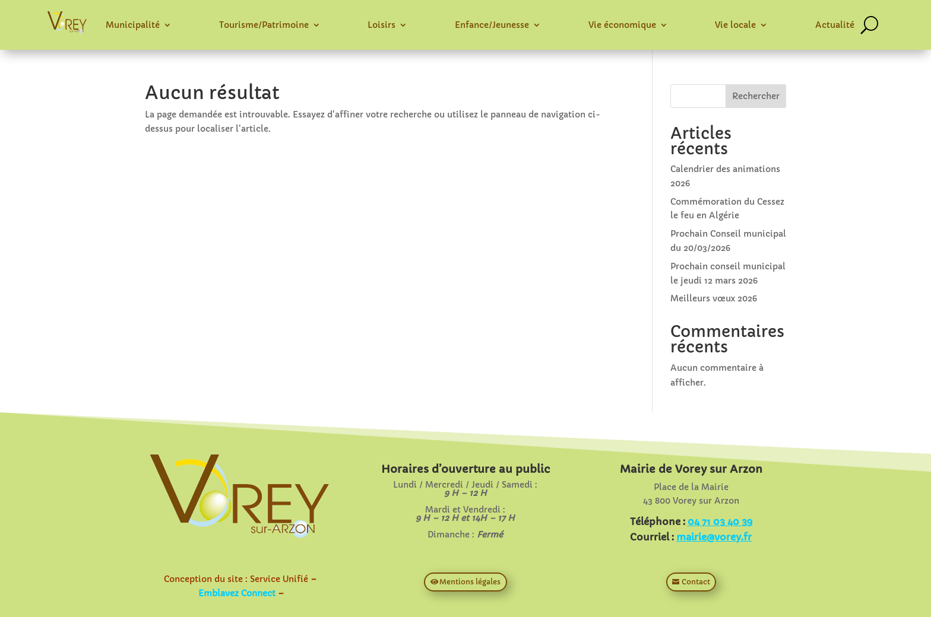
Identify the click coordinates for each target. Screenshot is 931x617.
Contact (696, 581)
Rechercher (756, 96)
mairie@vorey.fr (714, 537)
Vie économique (622, 25)
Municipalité (133, 25)
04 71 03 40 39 (720, 521)
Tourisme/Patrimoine (264, 25)
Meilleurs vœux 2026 (713, 298)
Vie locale (735, 25)
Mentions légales (470, 581)
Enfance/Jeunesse (492, 25)
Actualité (834, 25)
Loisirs (381, 25)
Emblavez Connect (237, 593)
